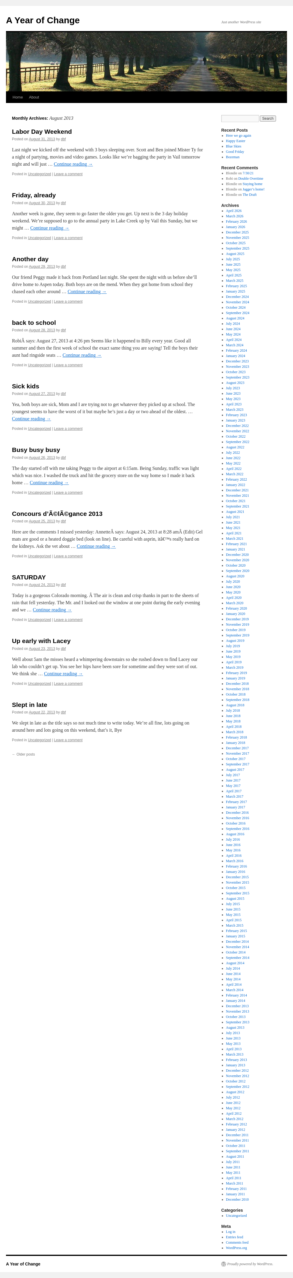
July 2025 (233, 259)
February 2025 (236, 286)
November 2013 (237, 1011)
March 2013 (234, 1054)
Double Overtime (250, 178)
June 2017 (233, 780)
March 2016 (234, 861)
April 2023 (234, 404)
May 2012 (233, 1108)
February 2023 (236, 415)
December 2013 (237, 1006)
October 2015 (236, 888)
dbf (63, 139)
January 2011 (235, 1194)
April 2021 (234, 533)
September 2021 (237, 506)
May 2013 (233, 1044)
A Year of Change (43, 20)
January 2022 (235, 485)
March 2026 (234, 216)
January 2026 (235, 227)
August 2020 (235, 576)
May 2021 (233, 528)
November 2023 (237, 367)
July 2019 (233, 646)
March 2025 (234, 281)
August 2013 (235, 1027)
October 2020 (236, 565)
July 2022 (233, 452)
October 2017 (236, 759)
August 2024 (235, 318)
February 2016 (236, 866)
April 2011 (234, 1178)
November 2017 (237, 753)
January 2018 (235, 743)
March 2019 (234, 667)
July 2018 (233, 710)
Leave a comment (68, 174)
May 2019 (233, 657)
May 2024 (233, 334)
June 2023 (233, 393)
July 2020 (233, 581)
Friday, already (34, 195)
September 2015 (237, 893)
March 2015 (234, 925)
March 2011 (234, 1183)
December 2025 (237, 232)
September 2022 (237, 442)
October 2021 (236, 501)
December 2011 (237, 1135)
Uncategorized (39, 174)
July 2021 (233, 517)
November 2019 (237, 624)
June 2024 (233, 329)
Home (18, 97)
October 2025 (236, 243)
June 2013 (233, 1038)
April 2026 (234, 211)
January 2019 (235, 678)
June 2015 (233, 909)
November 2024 (237, 302)
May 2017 (233, 786)
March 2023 (234, 409)
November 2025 (237, 238)
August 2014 (235, 963)
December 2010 (237, 1199)
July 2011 (233, 1162)
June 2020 (233, 587)
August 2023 (235, 383)
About (34, 97)
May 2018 (233, 721)
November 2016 (237, 818)
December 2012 (237, 1070)
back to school (34, 322)
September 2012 (237, 1087)
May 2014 (233, 979)
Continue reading (73, 164)
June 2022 (233, 458)
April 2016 (234, 855)
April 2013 (234, 1049)
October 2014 (236, 952)
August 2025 (235, 254)
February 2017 (236, 802)
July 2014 (233, 968)
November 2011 (237, 1140)
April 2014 (234, 984)
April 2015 (234, 920)
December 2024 (237, 297)
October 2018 (236, 694)
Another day (30, 259)
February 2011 (236, 1189)
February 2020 (236, 608)
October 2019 (236, 630)
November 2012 (237, 1076)
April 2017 (234, 791)
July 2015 (233, 904)
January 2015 (235, 936)
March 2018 (234, 732)
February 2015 (236, 931)
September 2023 (237, 377)
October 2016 (236, 823)
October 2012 (236, 1081)
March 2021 (234, 538)
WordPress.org (236, 1248)
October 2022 (236, 436)
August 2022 (235, 447)
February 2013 (236, 1060)
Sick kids (25, 386)
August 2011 (235, 1156)
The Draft (249, 195)
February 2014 (236, 995)
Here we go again (238, 135)
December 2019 (237, 619)
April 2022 (234, 469)
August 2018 (235, 705)
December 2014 (237, 941)
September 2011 (237, 1151)
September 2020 (237, 571)
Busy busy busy (36, 449)
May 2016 (233, 850)
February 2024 (236, 350)
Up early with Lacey (41, 640)
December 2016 (237, 813)
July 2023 (233, 388)
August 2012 (235, 1092)
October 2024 (236, 307)
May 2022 (233, 463)
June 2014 (233, 974)
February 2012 (236, 1124)
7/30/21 (248, 173)
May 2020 (233, 592)
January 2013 (235, 1065)
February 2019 (236, 673)
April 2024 (234, 340)
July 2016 (233, 839)
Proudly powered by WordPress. (250, 1264)
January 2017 (235, 807)
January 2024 (235, 356)
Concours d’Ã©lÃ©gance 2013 (57, 513)
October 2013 (236, 1017)
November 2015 (237, 882)
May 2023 (233, 399)
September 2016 (237, 829)
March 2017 (234, 796)
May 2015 (233, 915)
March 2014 (234, 990)
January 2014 (235, 1001)
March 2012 (234, 1119)
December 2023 (237, 361)
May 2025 (233, 270)
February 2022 (236, 479)
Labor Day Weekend (42, 131)
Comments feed (237, 1242)
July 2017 (233, 775)
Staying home (253, 184)
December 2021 (237, 490)
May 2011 (233, 1173)
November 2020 (237, 560)
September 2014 (237, 958)
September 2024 (237, 313)
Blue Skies (234, 146)
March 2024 (234, 345)
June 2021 (233, 522)
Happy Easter (235, 141)
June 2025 (233, 264)
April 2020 (234, 598)
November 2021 (237, 495)
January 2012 (235, 1130)
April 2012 (234, 1113)
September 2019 (237, 635)
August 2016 (235, 834)
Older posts (23, 754)
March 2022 (234, 474)
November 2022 (237, 431)
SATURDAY (29, 577)
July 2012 (233, 1097)
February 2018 (236, 737)
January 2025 (235, 291)
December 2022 (237, 426)
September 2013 (237, 1022)
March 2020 (234, 603)
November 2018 (237, 689)
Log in (231, 1232)
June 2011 (233, 1167)
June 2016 (233, 845)
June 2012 (233, 1103)
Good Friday (235, 152)
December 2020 (237, 555)
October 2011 (235, 1146)
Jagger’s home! (254, 189)
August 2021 (235, 512)
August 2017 (235, 770)
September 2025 (237, 248)
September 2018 (237, 700)
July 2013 (233, 1033)
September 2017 (237, 764)
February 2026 (236, 221)
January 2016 (235, 872)
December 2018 (237, 684)
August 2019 (235, 641)
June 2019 (233, 651)
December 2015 (237, 877)
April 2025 (234, 275)
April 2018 (234, 727)
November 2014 (237, 947)
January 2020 (235, 614)
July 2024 (233, 324)
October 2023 (236, 372)
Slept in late (29, 704)
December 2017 (237, 748)
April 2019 (234, 662)
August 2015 (235, 898)
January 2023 (235, 420)
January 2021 (235, 549)
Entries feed (234, 1237)
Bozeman (232, 157)
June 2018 (233, 716)
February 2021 (236, 544)
